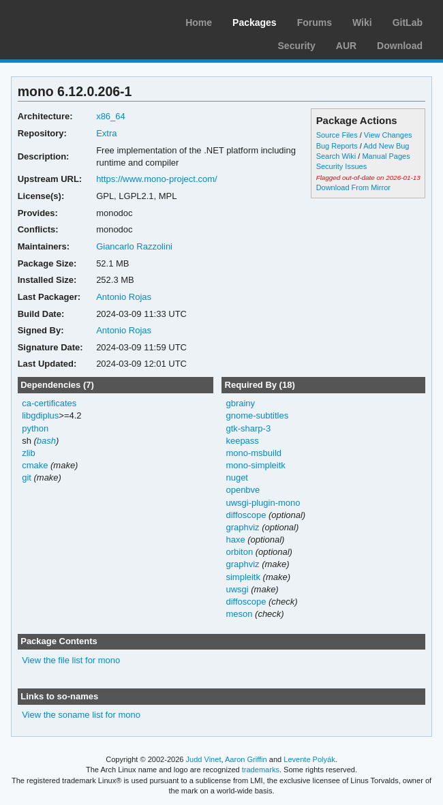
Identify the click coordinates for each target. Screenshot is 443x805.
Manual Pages (386, 156)
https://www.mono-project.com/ (156, 179)
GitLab (408, 22)
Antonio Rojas (123, 297)
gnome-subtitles (257, 415)
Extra (106, 133)
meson (239, 614)
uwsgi (237, 589)
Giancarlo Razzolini (134, 246)
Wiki (362, 22)
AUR (346, 45)
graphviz (242, 527)
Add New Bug (386, 146)
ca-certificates (49, 403)
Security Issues (341, 166)
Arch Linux (75, 20)
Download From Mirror (353, 187)
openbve (243, 490)
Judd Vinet (204, 759)
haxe (235, 539)
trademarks (260, 769)
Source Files (337, 135)
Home (198, 22)
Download (400, 45)
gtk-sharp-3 (248, 428)
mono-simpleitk (255, 465)
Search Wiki (336, 156)
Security (297, 45)
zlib (28, 453)
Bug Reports (337, 146)
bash (46, 441)
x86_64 (110, 116)
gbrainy (240, 403)
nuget (237, 477)
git (26, 477)
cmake (35, 465)
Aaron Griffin (246, 759)
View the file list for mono (71, 660)
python (35, 428)
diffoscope (246, 515)
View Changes (388, 135)
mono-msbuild (253, 453)
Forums (314, 22)
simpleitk (243, 577)
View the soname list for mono (81, 715)
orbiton (239, 552)
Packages (254, 22)
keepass (242, 441)
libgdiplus (40, 415)
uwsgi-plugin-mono (263, 503)
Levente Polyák (309, 759)
